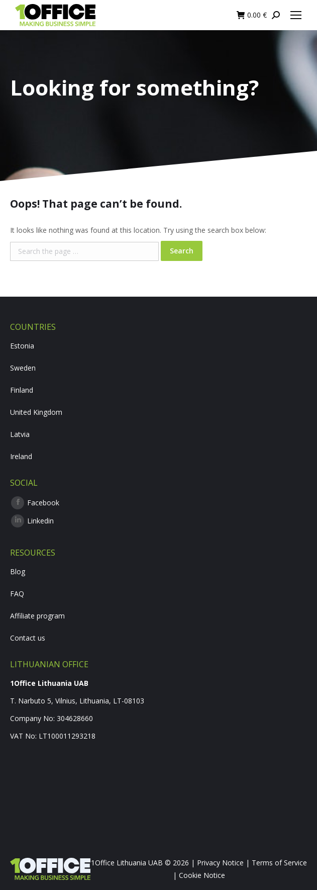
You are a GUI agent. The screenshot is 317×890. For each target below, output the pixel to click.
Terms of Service (279, 862)
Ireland (21, 456)
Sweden (23, 368)
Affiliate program (37, 615)
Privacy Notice (220, 862)
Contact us (27, 638)
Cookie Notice (202, 875)
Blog (17, 571)
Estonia (22, 345)
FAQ (17, 593)
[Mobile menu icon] (296, 15)
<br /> (158, 785)
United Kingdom (36, 412)
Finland (21, 390)
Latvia (20, 434)
